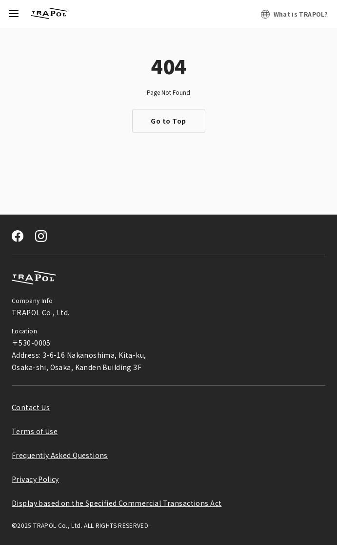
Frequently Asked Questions (60, 455)
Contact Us (31, 407)
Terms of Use (35, 431)
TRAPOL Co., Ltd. (41, 312)
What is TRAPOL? (300, 14)
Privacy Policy (35, 479)
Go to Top (168, 121)
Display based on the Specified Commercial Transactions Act (116, 503)
